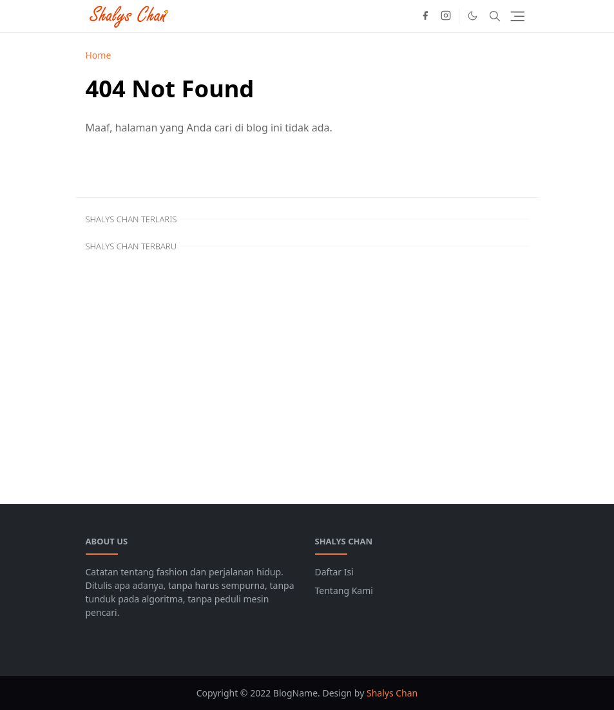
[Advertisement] (307, 367)
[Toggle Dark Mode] (472, 15)
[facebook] (425, 16)
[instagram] (446, 16)
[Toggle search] (494, 16)
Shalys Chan (392, 693)
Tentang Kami (344, 590)
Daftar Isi (334, 572)
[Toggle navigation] (517, 16)
